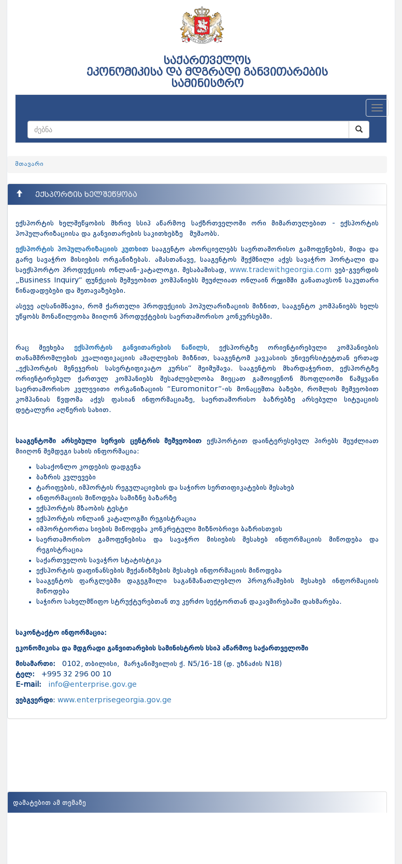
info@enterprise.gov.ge (92, 684)
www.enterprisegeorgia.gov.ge (114, 700)
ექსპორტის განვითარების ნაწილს (140, 347)
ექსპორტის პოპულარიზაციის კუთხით (82, 249)
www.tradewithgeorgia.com (280, 270)
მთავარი (29, 164)
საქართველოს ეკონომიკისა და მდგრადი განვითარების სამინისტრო (207, 72)
